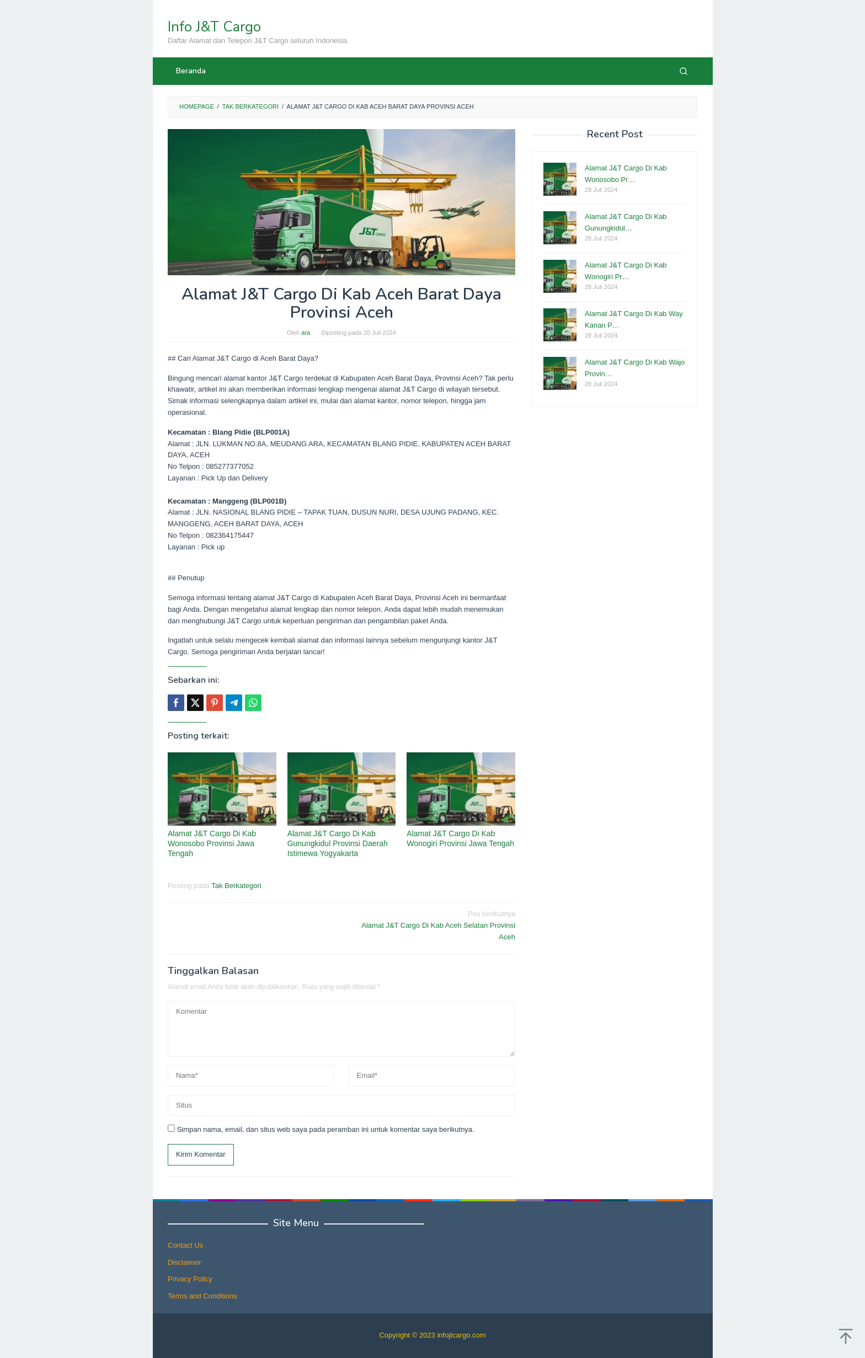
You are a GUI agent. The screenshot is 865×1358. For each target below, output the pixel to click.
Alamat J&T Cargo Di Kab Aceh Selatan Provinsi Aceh (432, 924)
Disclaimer (184, 1262)
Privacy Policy (190, 1279)
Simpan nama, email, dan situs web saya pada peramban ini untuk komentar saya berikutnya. (325, 1129)
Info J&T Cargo (214, 26)
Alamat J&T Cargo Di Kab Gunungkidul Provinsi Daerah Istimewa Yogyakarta (337, 843)
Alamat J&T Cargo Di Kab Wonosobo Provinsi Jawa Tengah (212, 843)
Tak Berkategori (236, 885)
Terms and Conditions (202, 1296)
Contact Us (185, 1245)
